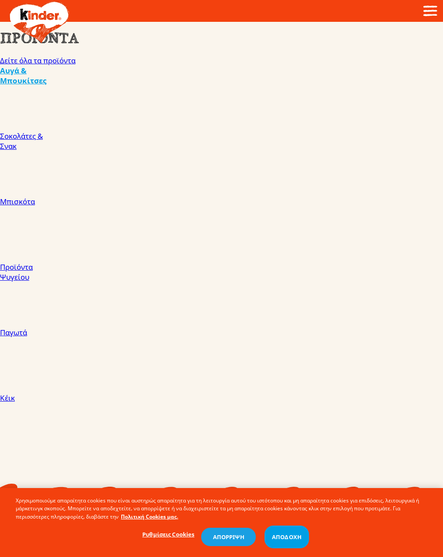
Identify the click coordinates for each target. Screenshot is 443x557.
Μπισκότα (221, 229)
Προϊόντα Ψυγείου (221, 294)
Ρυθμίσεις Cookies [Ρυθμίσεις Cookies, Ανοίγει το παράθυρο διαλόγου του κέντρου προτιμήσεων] (168, 536)
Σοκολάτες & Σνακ (221, 163)
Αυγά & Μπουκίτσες (221, 98)
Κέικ (221, 425)
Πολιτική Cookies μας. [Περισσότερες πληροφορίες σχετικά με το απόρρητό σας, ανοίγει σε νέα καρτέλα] (149, 519)
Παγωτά (221, 360)
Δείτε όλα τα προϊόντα (38, 60)
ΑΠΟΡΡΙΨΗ (228, 539)
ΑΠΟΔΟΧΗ (287, 539)
